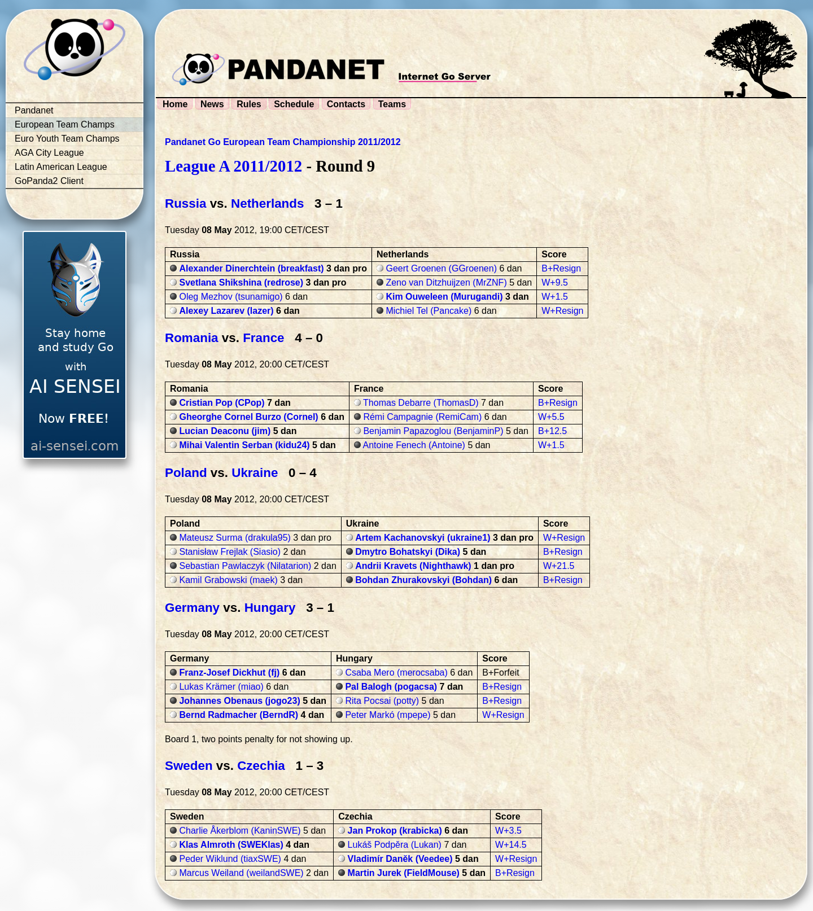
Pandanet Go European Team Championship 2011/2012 (283, 142)
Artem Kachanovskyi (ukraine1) (422, 537)
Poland (186, 473)
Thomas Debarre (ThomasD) (421, 403)
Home (175, 104)
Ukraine (254, 473)
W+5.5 (551, 417)
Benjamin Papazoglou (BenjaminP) (433, 431)
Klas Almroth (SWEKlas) (231, 844)
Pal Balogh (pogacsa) (391, 686)
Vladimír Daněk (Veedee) (400, 859)
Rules (249, 104)
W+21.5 (559, 566)
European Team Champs (65, 124)
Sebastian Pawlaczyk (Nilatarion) (245, 566)
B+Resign (561, 268)
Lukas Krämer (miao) (221, 686)
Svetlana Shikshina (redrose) (241, 282)
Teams (392, 104)
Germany (192, 608)
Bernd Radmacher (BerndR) (238, 715)
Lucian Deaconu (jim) (224, 431)
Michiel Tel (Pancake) (428, 311)
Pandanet (34, 110)
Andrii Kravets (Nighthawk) (413, 566)
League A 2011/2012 (233, 166)
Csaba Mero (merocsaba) (396, 672)
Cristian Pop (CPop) (221, 403)
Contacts (346, 104)
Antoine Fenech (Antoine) (413, 445)
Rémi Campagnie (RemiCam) (422, 417)
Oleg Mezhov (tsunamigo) (230, 296)
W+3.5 (508, 830)
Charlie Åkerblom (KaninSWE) (239, 830)
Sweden (189, 766)
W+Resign (562, 311)
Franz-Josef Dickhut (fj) (229, 672)
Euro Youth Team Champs (67, 138)
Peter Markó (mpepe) (387, 715)
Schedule (294, 104)
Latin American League (61, 167)
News (212, 104)
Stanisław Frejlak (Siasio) (230, 552)
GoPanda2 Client (49, 181)
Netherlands (267, 203)
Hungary (270, 608)
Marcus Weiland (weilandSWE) (241, 873)
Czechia (261, 766)
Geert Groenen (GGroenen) (441, 268)
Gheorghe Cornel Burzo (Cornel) (248, 417)
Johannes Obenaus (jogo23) (239, 701)
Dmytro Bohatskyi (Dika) (407, 552)
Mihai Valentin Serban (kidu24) (244, 445)
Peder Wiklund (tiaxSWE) (230, 859)
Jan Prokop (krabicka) (395, 830)
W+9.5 (554, 282)
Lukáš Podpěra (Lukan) (395, 844)
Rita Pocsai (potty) (382, 701)
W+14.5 (511, 844)
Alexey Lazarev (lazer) (226, 311)
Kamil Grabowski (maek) (228, 580)
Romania (191, 338)
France (263, 338)
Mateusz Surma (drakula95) (234, 537)
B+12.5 (552, 431)
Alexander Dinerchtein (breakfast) (251, 268)
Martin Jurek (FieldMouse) (404, 873)
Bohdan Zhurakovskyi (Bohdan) (423, 580)
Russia (185, 203)
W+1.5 (554, 296)
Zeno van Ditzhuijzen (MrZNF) (446, 282)
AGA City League (49, 152)
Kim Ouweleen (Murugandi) (444, 296)
